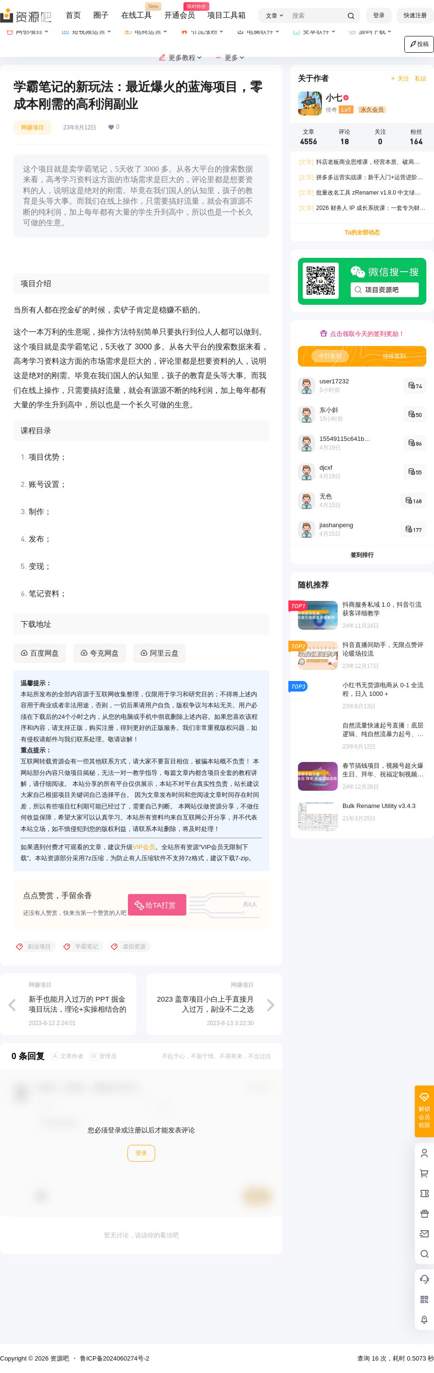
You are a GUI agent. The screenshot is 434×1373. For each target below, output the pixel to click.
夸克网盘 (104, 728)
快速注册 (415, 15)
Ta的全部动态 (361, 232)
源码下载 (371, 31)
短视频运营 (87, 31)
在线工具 (136, 11)
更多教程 (181, 58)
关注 (399, 78)
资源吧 (58, 1358)
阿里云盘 (164, 728)
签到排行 (362, 555)
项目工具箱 (226, 15)
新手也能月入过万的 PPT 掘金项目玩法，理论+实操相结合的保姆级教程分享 (77, 1084)
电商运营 (147, 31)
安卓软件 (315, 31)
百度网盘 (44, 728)
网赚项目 (32, 127)
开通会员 (179, 11)
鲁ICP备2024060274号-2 (114, 1358)
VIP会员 (144, 922)
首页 (73, 15)
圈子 (101, 15)
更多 (230, 58)
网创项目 (28, 31)
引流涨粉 (203, 31)
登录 (379, 15)
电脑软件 (259, 31)
